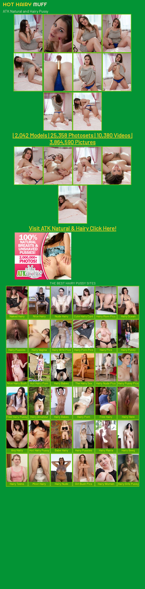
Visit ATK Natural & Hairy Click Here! (72, 228)
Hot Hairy (25, 4)
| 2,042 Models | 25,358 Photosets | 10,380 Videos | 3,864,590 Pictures (72, 138)
